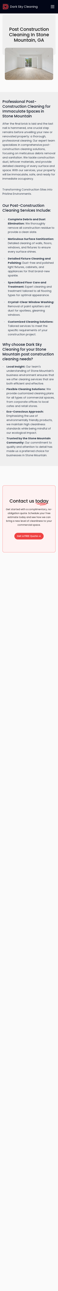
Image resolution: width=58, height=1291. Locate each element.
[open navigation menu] (53, 7)
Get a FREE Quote (29, 536)
